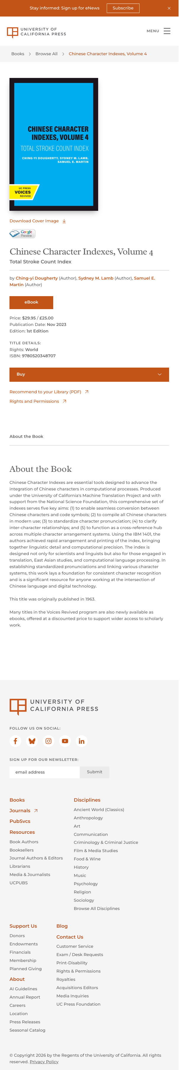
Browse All (46, 53)
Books (17, 53)
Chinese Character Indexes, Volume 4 (108, 53)
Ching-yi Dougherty (37, 278)
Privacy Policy (44, 1061)
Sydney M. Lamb (96, 278)
